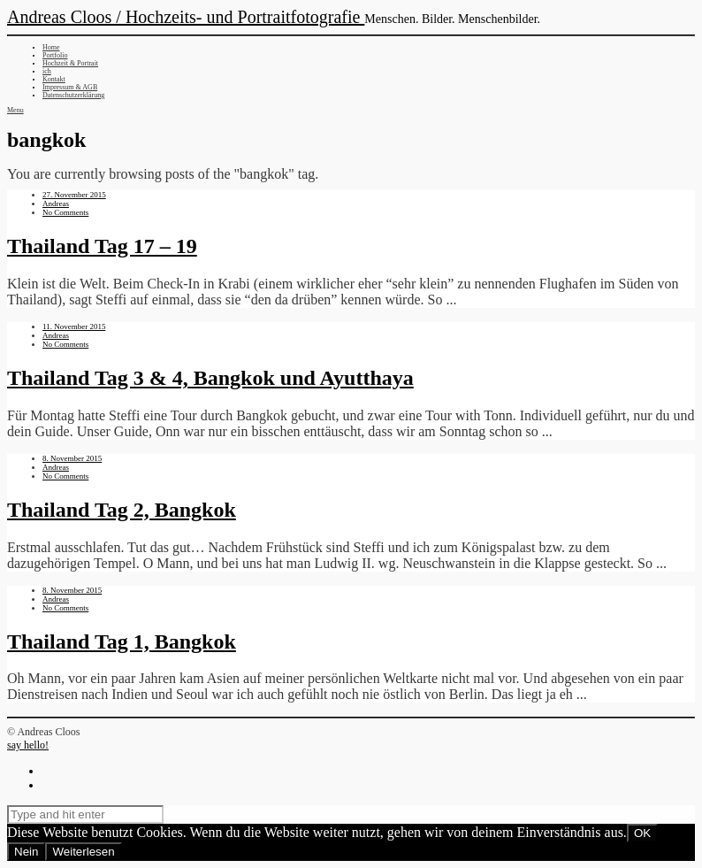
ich (46, 71)
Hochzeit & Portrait (70, 63)
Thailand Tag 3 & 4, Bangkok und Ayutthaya (210, 377)
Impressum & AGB (69, 87)
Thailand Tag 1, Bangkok (121, 641)
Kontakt (53, 79)
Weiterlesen (83, 851)
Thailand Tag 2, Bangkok (121, 509)
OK (642, 833)
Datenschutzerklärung (73, 95)
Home (51, 47)
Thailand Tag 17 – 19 (102, 245)
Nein (26, 851)
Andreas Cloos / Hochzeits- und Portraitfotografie (185, 17)
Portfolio (54, 55)
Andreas (55, 203)
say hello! (28, 745)
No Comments (65, 212)
